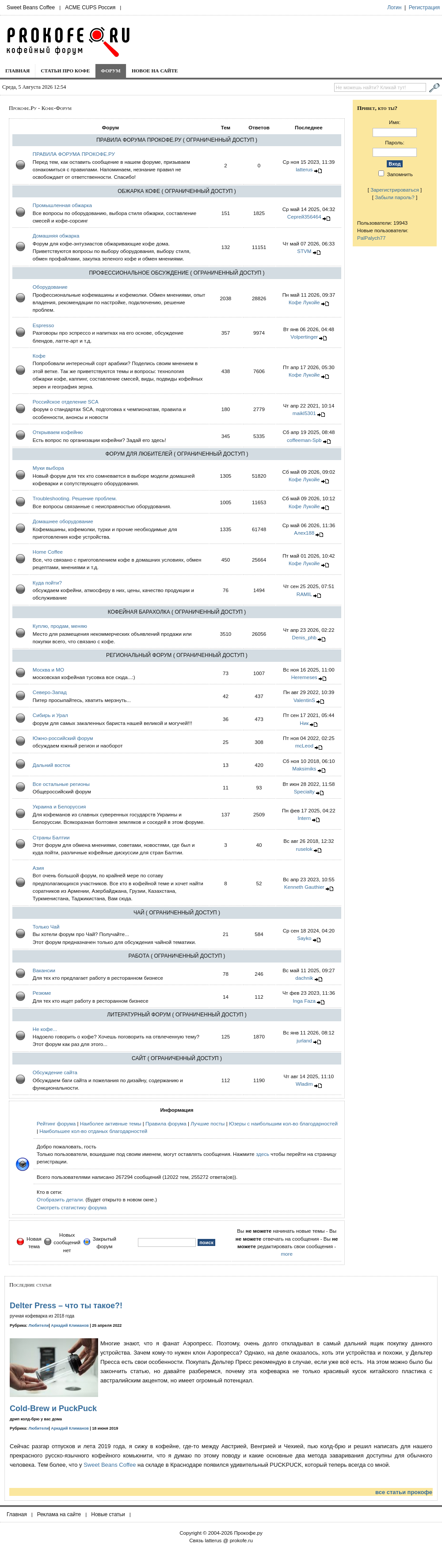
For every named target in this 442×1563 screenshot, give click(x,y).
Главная (17, 70)
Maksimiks (304, 768)
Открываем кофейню (58, 432)
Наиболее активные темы (110, 1123)
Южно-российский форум (63, 738)
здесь (262, 1154)
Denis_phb (304, 637)
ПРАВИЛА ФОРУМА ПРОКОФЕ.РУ (74, 154)
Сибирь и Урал (50, 715)
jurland (304, 1040)
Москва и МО (48, 669)
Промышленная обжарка (62, 205)
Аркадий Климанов (70, 1325)
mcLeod (304, 745)
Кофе (39, 356)
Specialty (304, 791)
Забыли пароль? (395, 197)
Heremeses (304, 677)
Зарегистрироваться (394, 190)
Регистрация (424, 7)
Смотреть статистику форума (72, 1207)
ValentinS (304, 700)
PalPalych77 (371, 238)
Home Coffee (48, 552)
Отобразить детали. (60, 1199)
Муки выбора (48, 468)
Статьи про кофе (65, 70)
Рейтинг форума (56, 1123)
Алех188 (304, 533)
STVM (304, 251)
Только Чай (46, 926)
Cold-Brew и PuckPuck (53, 1408)
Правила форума (166, 1123)
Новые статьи (108, 1514)
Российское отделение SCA (66, 401)
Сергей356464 (304, 216)
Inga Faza (304, 1001)
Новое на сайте (155, 70)
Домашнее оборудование (63, 521)
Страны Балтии (51, 837)
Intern (304, 818)
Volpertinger (304, 337)
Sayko (304, 938)
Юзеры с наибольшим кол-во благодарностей (283, 1123)
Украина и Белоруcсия (59, 806)
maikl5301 (304, 413)
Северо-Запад (50, 692)
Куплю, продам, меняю (60, 626)
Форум (111, 70)
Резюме (42, 993)
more (286, 1254)
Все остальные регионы (61, 784)
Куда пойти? (47, 582)
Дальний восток (51, 765)
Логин (394, 7)
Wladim (304, 1084)
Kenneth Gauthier (304, 887)
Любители (39, 1325)
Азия (38, 868)
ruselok (304, 849)
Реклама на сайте (59, 1514)
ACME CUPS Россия (90, 7)
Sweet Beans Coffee (31, 7)
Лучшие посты (208, 1123)
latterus (304, 169)
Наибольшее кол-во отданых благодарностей (93, 1131)
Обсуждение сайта (55, 1072)
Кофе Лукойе (304, 302)
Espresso (43, 325)
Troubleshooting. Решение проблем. (75, 498)
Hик (304, 723)
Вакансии (44, 970)
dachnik (304, 978)
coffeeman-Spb (304, 440)
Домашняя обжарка (56, 235)
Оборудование (50, 287)
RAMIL (304, 594)
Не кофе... (45, 1029)
